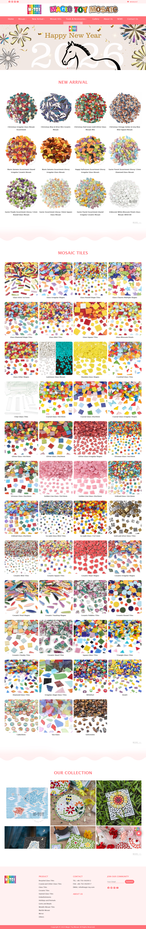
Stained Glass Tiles (46, 894)
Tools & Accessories (76, 19)
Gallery (95, 19)
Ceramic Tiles (44, 890)
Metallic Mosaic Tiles (47, 907)
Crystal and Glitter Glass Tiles (50, 884)
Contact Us (132, 19)
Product (43, 877)
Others (41, 917)
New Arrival (37, 19)
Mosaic (21, 19)
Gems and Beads (45, 904)
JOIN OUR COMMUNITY (118, 877)
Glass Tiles (43, 887)
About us (78, 894)
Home (11, 19)
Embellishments (45, 897)
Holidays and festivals (47, 900)
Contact (78, 877)
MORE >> (137, 222)
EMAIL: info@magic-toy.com (83, 887)
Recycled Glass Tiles (46, 880)
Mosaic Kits (55, 19)
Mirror (41, 913)
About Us (108, 19)
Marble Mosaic (44, 910)
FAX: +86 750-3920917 (82, 884)
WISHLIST (132, 2)
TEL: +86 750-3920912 (82, 880)
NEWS (120, 19)
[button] (67, 68)
